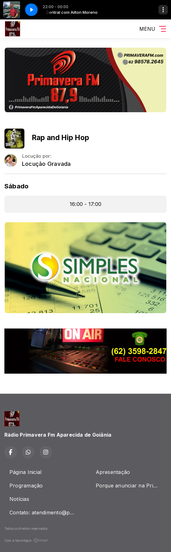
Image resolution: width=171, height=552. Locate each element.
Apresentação (113, 472)
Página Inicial (25, 472)
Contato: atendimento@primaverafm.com (45, 512)
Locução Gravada (46, 163)
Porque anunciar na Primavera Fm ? (131, 485)
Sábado (16, 186)
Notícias (19, 499)
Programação (26, 485)
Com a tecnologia (26, 540)
